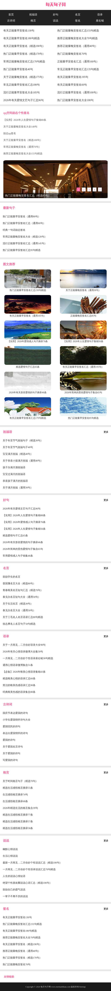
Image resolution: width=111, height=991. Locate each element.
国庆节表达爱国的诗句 (15, 713)
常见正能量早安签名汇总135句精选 (78, 69)
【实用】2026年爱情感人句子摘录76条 (24, 522)
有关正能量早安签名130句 (18, 30)
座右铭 (100, 20)
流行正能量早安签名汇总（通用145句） (25, 243)
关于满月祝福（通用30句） (18, 487)
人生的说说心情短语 (14, 876)
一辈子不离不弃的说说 (15, 896)
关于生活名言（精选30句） (18, 603)
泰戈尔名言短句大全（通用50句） (21, 597)
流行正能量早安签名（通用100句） (78, 92)
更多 (106, 432)
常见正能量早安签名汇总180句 (21, 84)
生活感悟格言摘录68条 (15, 801)
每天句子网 (46, 987)
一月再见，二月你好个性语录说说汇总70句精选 (29, 869)
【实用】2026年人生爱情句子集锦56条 (24, 528)
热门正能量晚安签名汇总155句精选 (78, 30)
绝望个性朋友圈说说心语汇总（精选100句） (27, 883)
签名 (77, 20)
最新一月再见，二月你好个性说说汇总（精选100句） (32, 862)
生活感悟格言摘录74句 (15, 794)
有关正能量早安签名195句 (72, 77)
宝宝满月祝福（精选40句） (18, 454)
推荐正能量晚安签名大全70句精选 (77, 38)
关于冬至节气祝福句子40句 (18, 447)
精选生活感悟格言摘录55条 (18, 787)
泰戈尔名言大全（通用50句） (19, 610)
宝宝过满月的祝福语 (14, 474)
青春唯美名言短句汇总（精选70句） (23, 590)
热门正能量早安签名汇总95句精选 (21, 250)
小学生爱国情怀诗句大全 (16, 719)
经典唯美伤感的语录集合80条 (19, 692)
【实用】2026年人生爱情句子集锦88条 (24, 120)
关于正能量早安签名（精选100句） (22, 140)
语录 (100, 14)
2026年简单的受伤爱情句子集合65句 (23, 549)
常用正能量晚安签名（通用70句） (22, 146)
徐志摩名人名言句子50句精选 (19, 623)
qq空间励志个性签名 (16, 113)
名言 (77, 14)
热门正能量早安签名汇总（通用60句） (24, 223)
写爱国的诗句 (10, 760)
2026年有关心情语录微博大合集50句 (23, 651)
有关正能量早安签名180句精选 (21, 38)
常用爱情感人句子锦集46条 (18, 555)
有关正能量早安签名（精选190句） (24, 46)
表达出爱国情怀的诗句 (15, 733)
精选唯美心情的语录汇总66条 (19, 678)
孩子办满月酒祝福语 (14, 467)
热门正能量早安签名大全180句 (75, 100)
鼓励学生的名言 (11, 576)
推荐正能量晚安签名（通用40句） (77, 46)
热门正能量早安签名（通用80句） (21, 216)
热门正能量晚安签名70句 (72, 53)
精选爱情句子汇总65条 (15, 535)
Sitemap (82, 987)
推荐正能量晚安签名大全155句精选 (22, 153)
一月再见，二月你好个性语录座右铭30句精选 (28, 658)
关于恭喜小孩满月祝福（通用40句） (23, 460)
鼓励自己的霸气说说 (14, 889)
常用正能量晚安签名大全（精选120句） (25, 236)
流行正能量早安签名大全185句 (21, 92)
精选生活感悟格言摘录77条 (18, 814)
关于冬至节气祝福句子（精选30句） (23, 440)
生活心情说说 (10, 856)
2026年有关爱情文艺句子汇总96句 (23, 100)
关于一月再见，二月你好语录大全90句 (24, 645)
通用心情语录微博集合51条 (18, 665)
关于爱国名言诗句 (13, 746)
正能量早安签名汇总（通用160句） (78, 61)
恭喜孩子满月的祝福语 (15, 481)
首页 (11, 14)
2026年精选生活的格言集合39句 (20, 808)
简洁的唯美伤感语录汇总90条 (19, 685)
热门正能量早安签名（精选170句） (24, 53)
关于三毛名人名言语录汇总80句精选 (23, 617)
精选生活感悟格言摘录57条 (18, 821)
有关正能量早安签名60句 (72, 84)
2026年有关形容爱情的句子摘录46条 (23, 542)
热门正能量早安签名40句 (18, 69)
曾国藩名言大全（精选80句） (19, 583)
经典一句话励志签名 (14, 230)
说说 (55, 20)
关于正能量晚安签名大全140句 (20, 126)
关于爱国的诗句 (11, 753)
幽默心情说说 (10, 849)
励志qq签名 (9, 133)
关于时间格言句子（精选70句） (20, 781)
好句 (55, 14)
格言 (33, 20)
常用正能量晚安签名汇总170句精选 (24, 61)
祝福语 (33, 14)
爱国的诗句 (9, 740)
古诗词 (11, 20)
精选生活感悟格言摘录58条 (18, 828)
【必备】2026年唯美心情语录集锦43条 (24, 671)
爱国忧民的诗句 (11, 726)
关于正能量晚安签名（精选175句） (24, 77)
